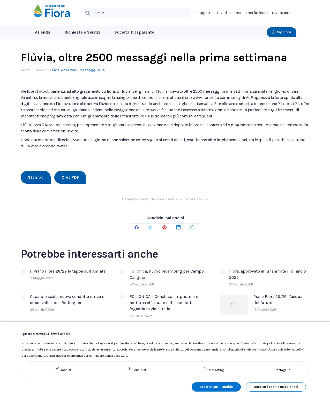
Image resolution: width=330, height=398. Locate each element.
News (144, 199)
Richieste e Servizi (82, 32)
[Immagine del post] (23, 271)
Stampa (35, 177)
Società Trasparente (134, 32)
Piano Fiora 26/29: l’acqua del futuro (277, 299)
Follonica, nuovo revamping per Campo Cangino (167, 274)
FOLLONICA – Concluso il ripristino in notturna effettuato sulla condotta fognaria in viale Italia (164, 302)
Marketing (216, 370)
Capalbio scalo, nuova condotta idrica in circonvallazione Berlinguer (68, 299)
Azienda (42, 32)
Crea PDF (70, 177)
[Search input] (142, 12)
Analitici (140, 370)
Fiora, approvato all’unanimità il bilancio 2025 (267, 274)
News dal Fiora (162, 199)
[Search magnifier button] (87, 13)
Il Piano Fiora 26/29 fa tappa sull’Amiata (68, 271)
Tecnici (66, 370)
